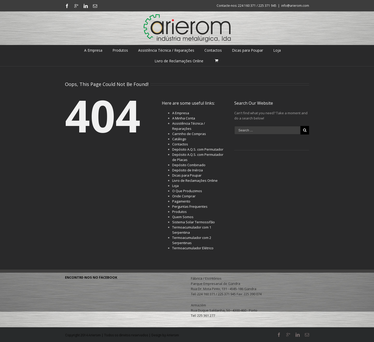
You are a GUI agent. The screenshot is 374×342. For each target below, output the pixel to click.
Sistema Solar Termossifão (193, 222)
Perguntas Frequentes (190, 206)
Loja (277, 50)
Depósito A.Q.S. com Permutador (197, 149)
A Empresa (93, 50)
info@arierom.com (295, 5)
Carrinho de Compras (189, 133)
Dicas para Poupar (247, 50)
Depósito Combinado (188, 165)
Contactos (213, 50)
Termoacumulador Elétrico (192, 248)
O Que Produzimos (187, 191)
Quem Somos (182, 216)
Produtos (120, 50)
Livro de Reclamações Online (179, 60)
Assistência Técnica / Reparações (166, 50)
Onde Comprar (184, 196)
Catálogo (179, 139)
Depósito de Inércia (187, 170)
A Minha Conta (183, 118)
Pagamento (181, 201)
